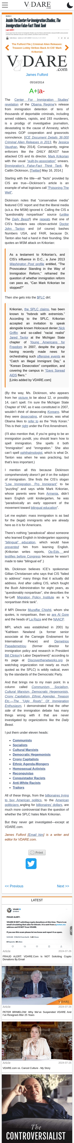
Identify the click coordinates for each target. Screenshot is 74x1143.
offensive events (48, 356)
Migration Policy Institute (35, 597)
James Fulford (37, 75)
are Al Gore (60, 614)
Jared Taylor (18, 337)
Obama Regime (42, 104)
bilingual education (44, 507)
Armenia (52, 493)
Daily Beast (20, 219)
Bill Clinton (12, 655)
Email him (36, 834)
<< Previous (14, 886)
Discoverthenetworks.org (45, 660)
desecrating (29, 416)
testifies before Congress (22, 556)
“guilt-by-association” (41, 161)
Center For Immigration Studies (41, 99)
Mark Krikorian (58, 156)
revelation (11, 104)
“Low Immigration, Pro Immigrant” (31, 484)
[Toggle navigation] (4, 5)
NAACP (58, 619)
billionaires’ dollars (49, 805)
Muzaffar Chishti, (40, 610)
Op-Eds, (56, 551)
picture (23, 397)
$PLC (41, 297)
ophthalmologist (31, 452)
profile (26, 264)
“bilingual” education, (20, 542)
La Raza (35, 619)
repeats (45, 219)
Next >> (63, 886)
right (25, 426)
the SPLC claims (36, 309)
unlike (65, 214)
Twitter (35, 170)
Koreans (53, 411)
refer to (33, 421)
